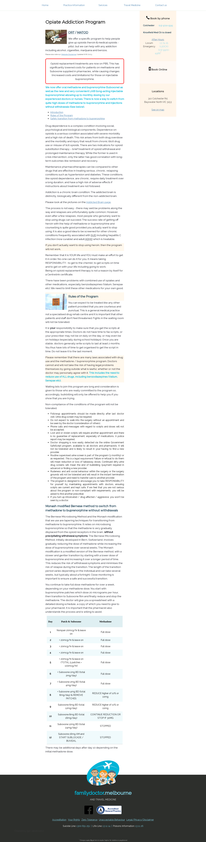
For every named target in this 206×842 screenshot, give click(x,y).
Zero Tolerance (89, 819)
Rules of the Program (61, 115)
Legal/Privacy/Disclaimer (140, 819)
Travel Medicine (132, 5)
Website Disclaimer (68, 54)
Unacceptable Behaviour (112, 819)
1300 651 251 (83, 826)
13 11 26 (139, 826)
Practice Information (74, 5)
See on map (157, 109)
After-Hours (158, 39)
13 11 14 (106, 826)
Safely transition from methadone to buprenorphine (77, 118)
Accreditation (59, 819)
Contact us (161, 5)
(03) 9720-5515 (166, 25)
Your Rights (74, 819)
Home (45, 5)
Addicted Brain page (98, 202)
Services (103, 5)
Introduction (56, 112)
